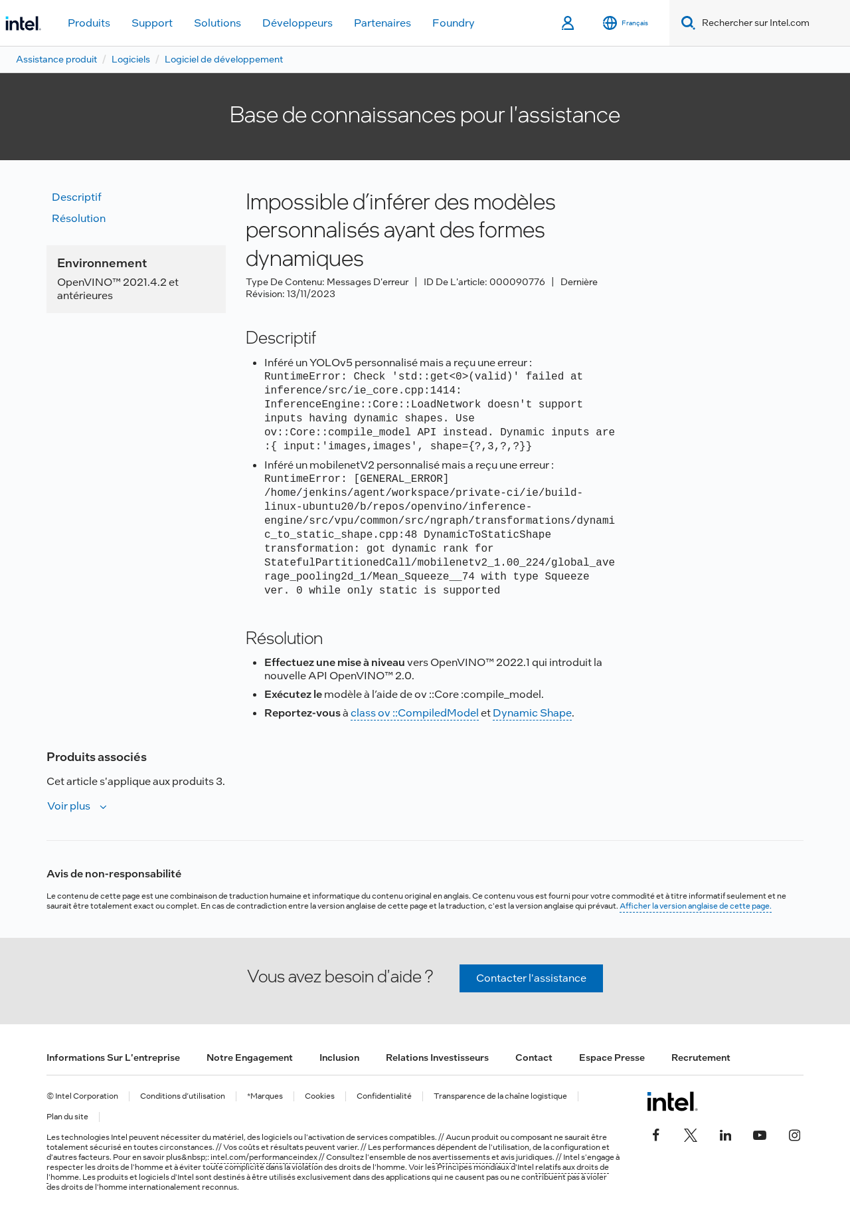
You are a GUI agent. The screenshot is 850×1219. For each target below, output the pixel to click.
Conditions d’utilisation (182, 1096)
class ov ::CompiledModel (415, 713)
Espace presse (612, 1057)
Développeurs (297, 23)
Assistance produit (56, 59)
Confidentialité (384, 1096)
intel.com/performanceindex (264, 1157)
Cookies (320, 1096)
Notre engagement (250, 1057)
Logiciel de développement (224, 59)
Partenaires (382, 23)
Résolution (79, 218)
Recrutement (700, 1057)
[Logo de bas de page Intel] (672, 1101)
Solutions (217, 23)
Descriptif (77, 197)
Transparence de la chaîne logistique (500, 1096)
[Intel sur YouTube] (759, 1133)
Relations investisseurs (437, 1057)
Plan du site (67, 1117)
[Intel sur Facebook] (656, 1133)
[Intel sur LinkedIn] (725, 1133)
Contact (533, 1057)
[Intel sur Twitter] (690, 1133)
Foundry (453, 23)
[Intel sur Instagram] (794, 1133)
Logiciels (131, 59)
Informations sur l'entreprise (113, 1057)
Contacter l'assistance (531, 978)
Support (152, 23)
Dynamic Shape (532, 713)
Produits (89, 23)
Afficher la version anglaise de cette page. (696, 906)
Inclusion (339, 1057)
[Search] (685, 23)
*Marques (265, 1096)
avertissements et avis (473, 1157)
